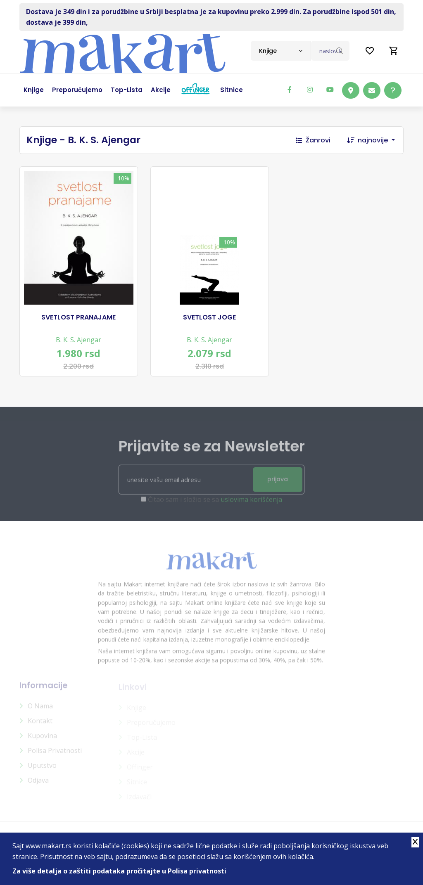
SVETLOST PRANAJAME (78, 317)
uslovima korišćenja (251, 503)
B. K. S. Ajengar (78, 339)
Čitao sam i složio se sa (215, 503)
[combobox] (281, 51)
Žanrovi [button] (313, 140)
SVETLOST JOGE (209, 317)
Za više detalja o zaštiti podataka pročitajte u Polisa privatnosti (119, 871)
